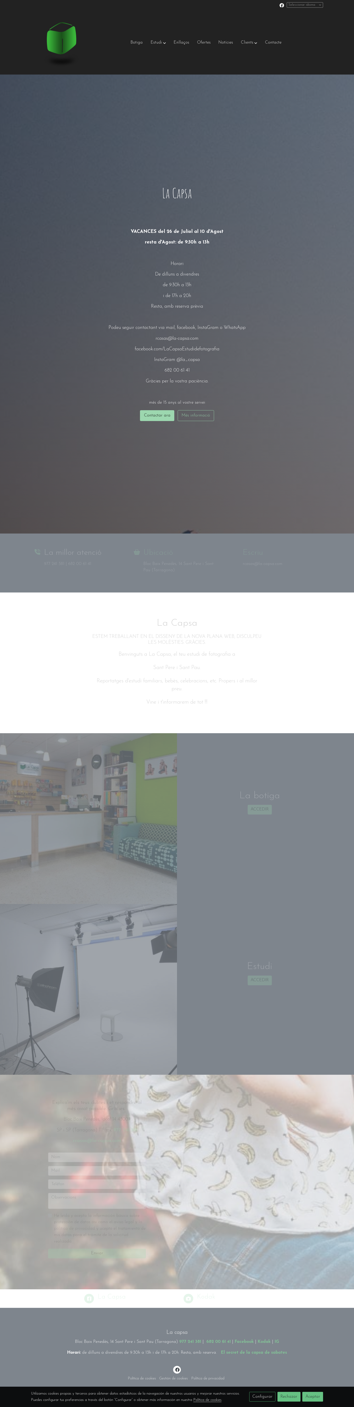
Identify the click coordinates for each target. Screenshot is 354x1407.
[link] (60, 43)
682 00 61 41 (218, 1342)
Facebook (244, 1342)
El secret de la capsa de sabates (254, 1353)
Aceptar (312, 1397)
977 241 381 (190, 1342)
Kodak (264, 1342)
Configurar (262, 1397)
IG (277, 1342)
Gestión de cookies (173, 1378)
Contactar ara (157, 415)
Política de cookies (142, 1378)
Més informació (196, 415)
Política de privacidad (207, 1378)
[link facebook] (281, 5)
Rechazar (288, 1397)
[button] (158, 43)
